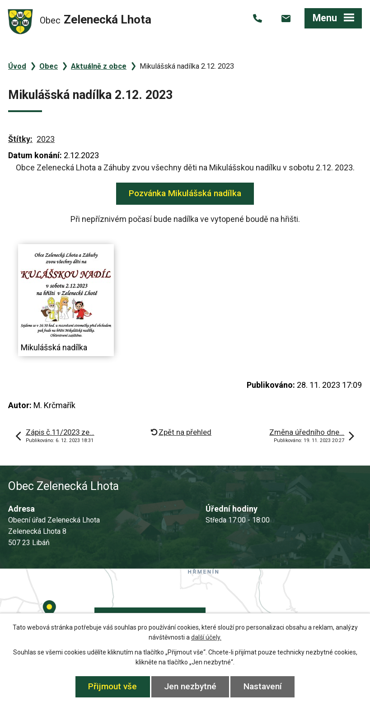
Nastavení (263, 686)
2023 (46, 139)
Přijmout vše (112, 686)
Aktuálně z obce (98, 66)
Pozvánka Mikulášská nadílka (185, 193)
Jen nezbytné (190, 686)
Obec (48, 66)
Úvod (17, 66)
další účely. (206, 637)
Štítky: (20, 139)
